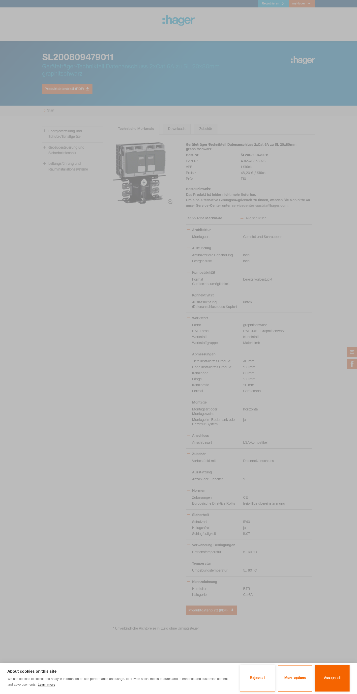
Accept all (332, 678)
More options (295, 678)
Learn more (46, 685)
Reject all (257, 678)
